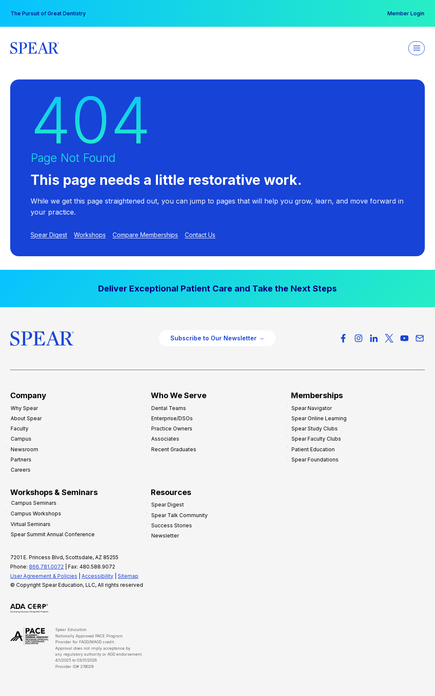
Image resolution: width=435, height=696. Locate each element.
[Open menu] (416, 48)
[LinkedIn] (374, 338)
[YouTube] (404, 338)
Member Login (405, 13)
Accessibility (97, 575)
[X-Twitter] (389, 338)
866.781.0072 (46, 566)
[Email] (419, 338)
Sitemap (128, 575)
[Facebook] (343, 338)
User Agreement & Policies (43, 575)
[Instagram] (358, 338)
